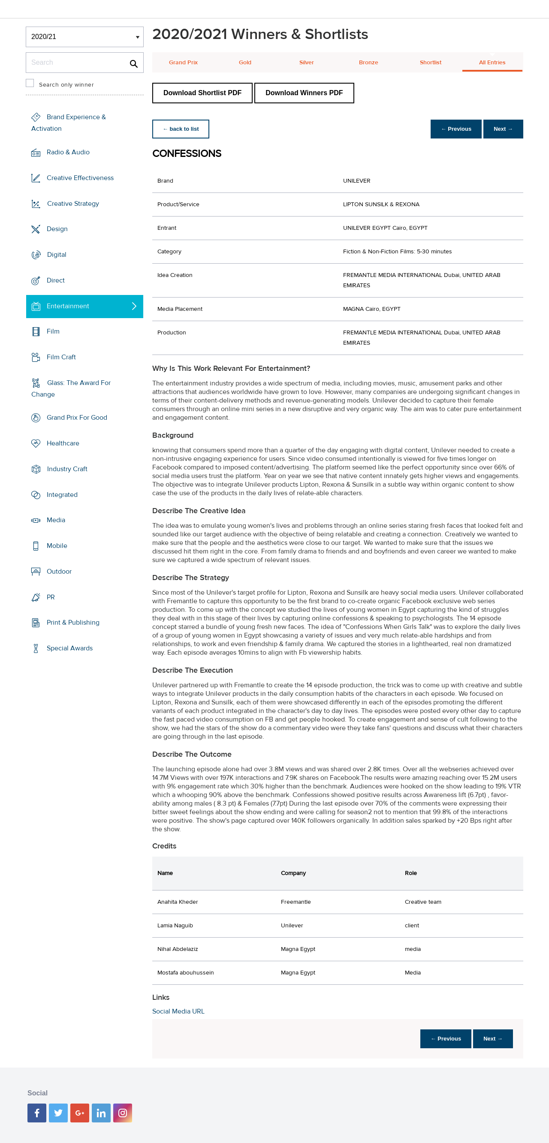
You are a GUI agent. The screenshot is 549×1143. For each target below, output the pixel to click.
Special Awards (70, 648)
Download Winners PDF (304, 92)
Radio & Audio (68, 152)
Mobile (57, 545)
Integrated (62, 494)
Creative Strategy (73, 203)
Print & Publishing (73, 622)
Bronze (368, 62)
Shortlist (430, 62)
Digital (56, 254)
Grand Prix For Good (77, 417)
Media (56, 520)
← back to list (181, 129)
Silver (306, 62)
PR (51, 597)
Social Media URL (178, 1011)
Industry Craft (67, 469)
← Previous (456, 129)
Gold (245, 62)
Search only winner (66, 85)
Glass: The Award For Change (71, 389)
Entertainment (68, 305)
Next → (503, 129)
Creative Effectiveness (80, 178)
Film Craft (61, 357)
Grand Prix (183, 62)
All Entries (492, 62)
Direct (56, 280)
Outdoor (59, 571)
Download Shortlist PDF (202, 92)
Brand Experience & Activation (68, 123)
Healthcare (63, 443)
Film (53, 331)
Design (57, 229)
